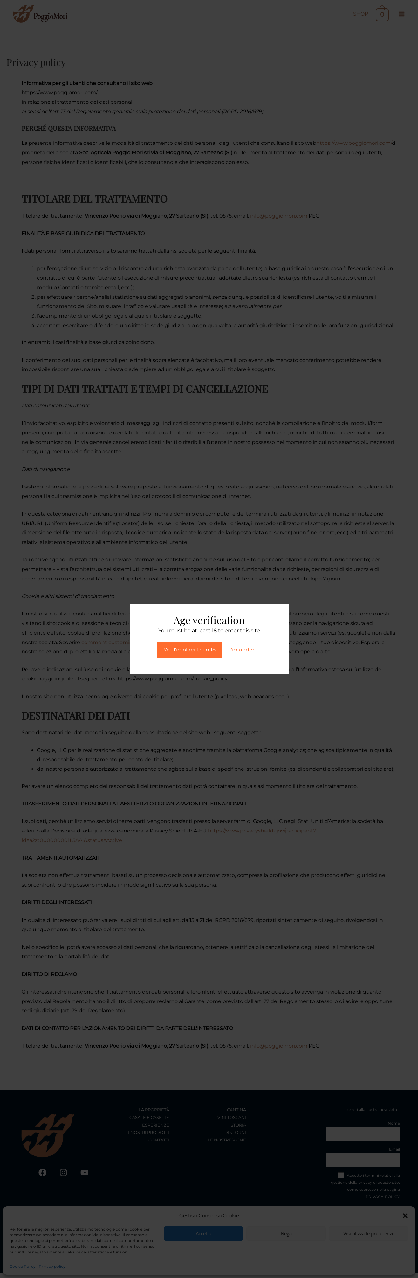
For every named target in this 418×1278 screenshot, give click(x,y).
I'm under (242, 650)
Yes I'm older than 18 (190, 650)
